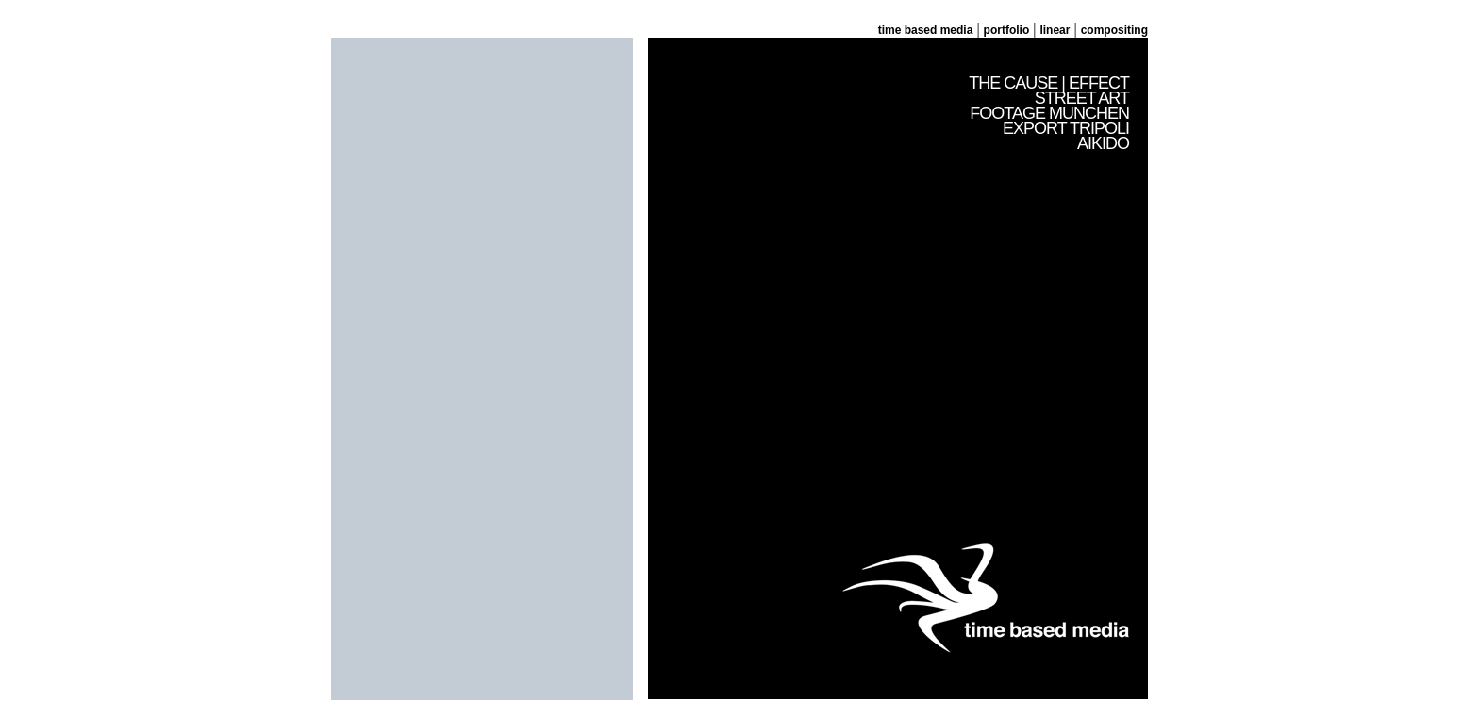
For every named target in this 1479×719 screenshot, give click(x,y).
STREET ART (1082, 98)
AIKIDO (1103, 143)
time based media (925, 30)
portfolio (1007, 30)
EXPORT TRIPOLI (1066, 128)
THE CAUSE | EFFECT (1049, 83)
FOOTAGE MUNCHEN (1049, 113)
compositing (1114, 30)
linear (1054, 30)
